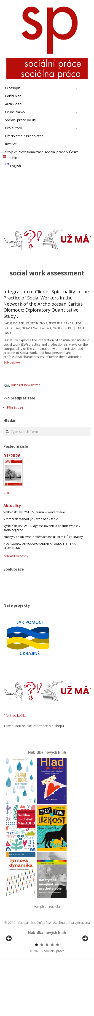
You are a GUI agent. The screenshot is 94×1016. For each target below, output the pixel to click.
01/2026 (11, 455)
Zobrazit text (11, 362)
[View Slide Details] (21, 966)
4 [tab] (52, 997)
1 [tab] (36, 997)
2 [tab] (41, 997)
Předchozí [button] (9, 965)
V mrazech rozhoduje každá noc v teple (30, 519)
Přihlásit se (15, 407)
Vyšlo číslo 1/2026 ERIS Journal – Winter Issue (34, 512)
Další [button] (84, 965)
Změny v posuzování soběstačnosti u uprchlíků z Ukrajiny (43, 537)
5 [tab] (57, 997)
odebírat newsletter (21, 385)
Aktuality (12, 505)
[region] (47, 966)
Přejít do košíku (15, 715)
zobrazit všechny (15, 556)
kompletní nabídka (47, 906)
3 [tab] (47, 997)
